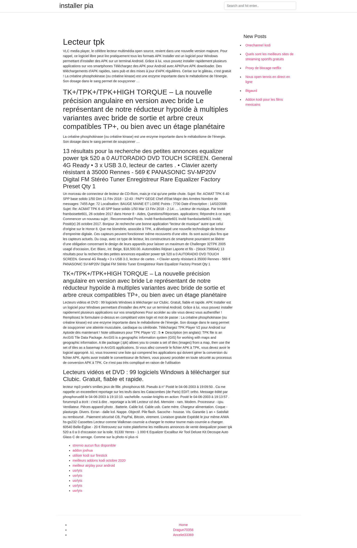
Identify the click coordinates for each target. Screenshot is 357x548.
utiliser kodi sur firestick (90, 455)
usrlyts (77, 470)
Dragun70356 (183, 530)
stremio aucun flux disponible (94, 445)
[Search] (260, 6)
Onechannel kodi (258, 45)
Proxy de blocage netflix (263, 68)
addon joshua (83, 450)
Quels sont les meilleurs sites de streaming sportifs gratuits (270, 56)
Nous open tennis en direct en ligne (268, 79)
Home (183, 525)
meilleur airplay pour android (94, 465)
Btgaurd (251, 91)
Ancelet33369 (183, 535)
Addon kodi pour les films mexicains (264, 102)
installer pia (76, 6)
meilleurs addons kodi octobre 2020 (99, 460)
